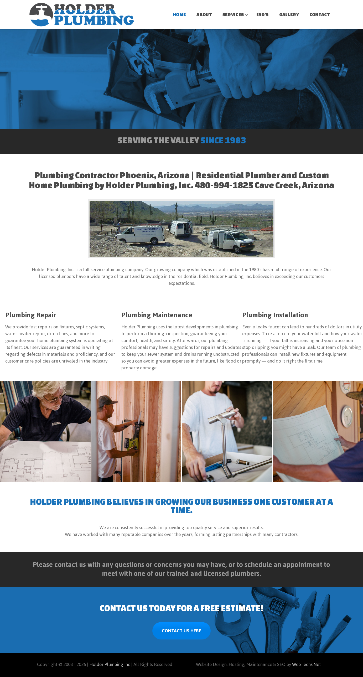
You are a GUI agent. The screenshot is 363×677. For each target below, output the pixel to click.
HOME (179, 14)
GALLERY (289, 14)
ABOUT (204, 14)
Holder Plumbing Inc (109, 664)
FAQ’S (262, 14)
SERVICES (233, 14)
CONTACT (319, 14)
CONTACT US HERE (181, 630)
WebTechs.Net (306, 664)
